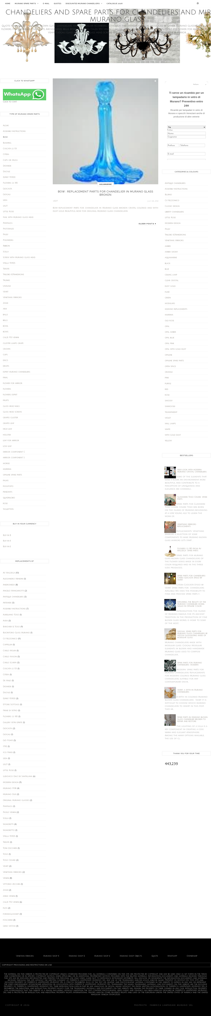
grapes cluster (10, 418)
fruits (6, 400)
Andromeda (9, 585)
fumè (167, 292)
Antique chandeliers (13, 597)
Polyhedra (8, 240)
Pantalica (7, 223)
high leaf (7, 429)
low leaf (7, 446)
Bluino (168, 195)
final (5, 378)
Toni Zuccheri (10, 848)
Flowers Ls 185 (10, 183)
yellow (168, 441)
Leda (5, 200)
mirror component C (14, 452)
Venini (6, 878)
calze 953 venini (11, 337)
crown (6, 349)
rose (5, 503)
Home (7, 4)
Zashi (5, 303)
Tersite (6, 269)
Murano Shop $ (77, 956)
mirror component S (14, 458)
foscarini (7, 920)
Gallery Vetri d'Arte (12, 722)
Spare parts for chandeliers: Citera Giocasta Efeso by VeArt (191, 578)
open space (170, 366)
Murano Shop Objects (131, 956)
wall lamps (170, 424)
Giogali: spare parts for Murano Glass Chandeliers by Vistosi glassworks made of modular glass (192, 634)
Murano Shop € (51, 956)
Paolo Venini (9, 812)
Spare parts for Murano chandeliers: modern (189, 664)
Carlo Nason (10, 657)
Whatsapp (172, 956)
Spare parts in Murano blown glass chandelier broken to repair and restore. (192, 719)
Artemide (7, 603)
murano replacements (176, 309)
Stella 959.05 (9, 263)
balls (5, 315)
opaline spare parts (12, 475)
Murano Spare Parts (27, 3)
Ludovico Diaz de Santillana (17, 776)
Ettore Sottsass (11, 705)
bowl (5, 326)
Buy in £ (7, 547)
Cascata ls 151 (10, 149)
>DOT (55, 201)
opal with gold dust (175, 349)
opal (167, 326)
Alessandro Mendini (13, 579)
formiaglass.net (11, 914)
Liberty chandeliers (174, 212)
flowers (7, 389)
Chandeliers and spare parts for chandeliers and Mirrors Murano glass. (82, 1005)
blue (167, 269)
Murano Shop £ (102, 956)
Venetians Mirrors (12, 297)
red (166, 389)
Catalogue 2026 (114, 4)
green (168, 298)
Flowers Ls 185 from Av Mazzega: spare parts (189, 550)
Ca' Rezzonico (10, 639)
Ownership (192, 956)
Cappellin (7, 645)
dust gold (170, 286)
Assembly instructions (14, 131)
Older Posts (147, 224)
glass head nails (11, 406)
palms (5, 481)
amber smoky (171, 252)
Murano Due (9, 794)
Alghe (6, 126)
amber (168, 246)
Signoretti (8, 824)
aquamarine (105, 184)
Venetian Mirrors (25, 956)
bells (5, 320)
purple (168, 384)
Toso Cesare (9, 860)
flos (5, 908)
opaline (168, 355)
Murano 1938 (9, 788)
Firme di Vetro (10, 711)
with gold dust (173, 435)
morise (6, 463)
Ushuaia (7, 286)
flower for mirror (12, 383)
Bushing (7, 143)
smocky (168, 401)
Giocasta (7, 189)
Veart (5, 292)
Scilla (6, 252)
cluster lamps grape (13, 343)
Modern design (10, 782)
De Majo (7, 681)
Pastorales (8, 229)
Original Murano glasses (16, 800)
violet (168, 418)
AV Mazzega (9, 573)
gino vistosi (9, 926)
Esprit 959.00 (9, 177)
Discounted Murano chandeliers (84, 3)
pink (167, 378)
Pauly (5, 234)
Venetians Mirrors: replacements (186, 525)
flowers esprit (10, 395)
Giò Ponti (8, 740)
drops (6, 366)
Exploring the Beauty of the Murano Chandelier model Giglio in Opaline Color (191, 604)
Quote (155, 956)
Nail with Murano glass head (18, 217)
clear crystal (171, 280)
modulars (170, 303)
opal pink (169, 343)
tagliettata (8, 509)
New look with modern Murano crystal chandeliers (192, 471)
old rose (169, 321)
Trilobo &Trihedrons (13, 274)
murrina (7, 469)
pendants (7, 492)
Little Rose (8, 212)
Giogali (6, 194)
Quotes (57, 4)
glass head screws (12, 412)
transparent (171, 412)
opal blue (169, 338)
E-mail (46, 4)
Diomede (7, 166)
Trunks (6, 280)
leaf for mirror (11, 441)
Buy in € (7, 541)
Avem (5, 621)
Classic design (172, 206)
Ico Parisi (8, 752)
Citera (6, 154)
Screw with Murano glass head (19, 257)
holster (7, 435)
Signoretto (9, 830)
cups (5, 355)
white (167, 429)
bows (5, 332)
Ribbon (6, 246)
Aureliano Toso (11, 615)
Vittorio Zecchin (11, 884)
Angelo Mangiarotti (13, 591)
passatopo (8, 486)
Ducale (6, 172)
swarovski (170, 406)
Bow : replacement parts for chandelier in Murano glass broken (105, 193)
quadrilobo (9, 498)
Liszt (5, 206)
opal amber (170, 332)
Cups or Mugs (10, 160)
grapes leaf (8, 423)
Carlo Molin (9, 651)
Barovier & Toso (11, 627)
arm (5, 309)
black (167, 263)
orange (169, 372)
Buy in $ (7, 535)
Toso (5, 854)
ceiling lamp (171, 275)
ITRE (5, 746)
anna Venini (9, 896)
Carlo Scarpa (10, 663)
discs (5, 360)
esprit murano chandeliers (16, 372)
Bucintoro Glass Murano (16, 633)
